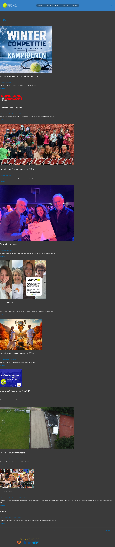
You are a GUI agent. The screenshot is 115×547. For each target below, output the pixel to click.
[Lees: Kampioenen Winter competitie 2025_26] (26, 49)
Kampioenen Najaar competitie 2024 (18, 352)
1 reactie (3, 359)
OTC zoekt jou (7, 302)
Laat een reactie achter (6, 113)
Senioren (3, 82)
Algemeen (41, 5)
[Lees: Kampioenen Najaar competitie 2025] (37, 144)
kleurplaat (5, 510)
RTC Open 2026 (65, 5)
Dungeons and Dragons (11, 107)
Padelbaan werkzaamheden (13, 452)
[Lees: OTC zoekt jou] (23, 279)
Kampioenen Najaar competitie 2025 (18, 168)
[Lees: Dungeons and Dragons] (11, 98)
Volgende (108, 530)
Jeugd (18, 497)
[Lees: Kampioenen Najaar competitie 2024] (21, 333)
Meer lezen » (3, 88)
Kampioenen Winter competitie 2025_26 (20, 76)
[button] (111, 5)
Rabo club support (9, 244)
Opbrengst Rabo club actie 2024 (16, 390)
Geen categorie (15, 113)
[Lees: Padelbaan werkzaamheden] (37, 427)
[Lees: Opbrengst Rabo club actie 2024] (11, 377)
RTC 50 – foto (6, 491)
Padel (56, 5)
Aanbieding (74, 5)
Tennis (49, 5)
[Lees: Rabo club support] (37, 212)
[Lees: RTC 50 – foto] (17, 478)
